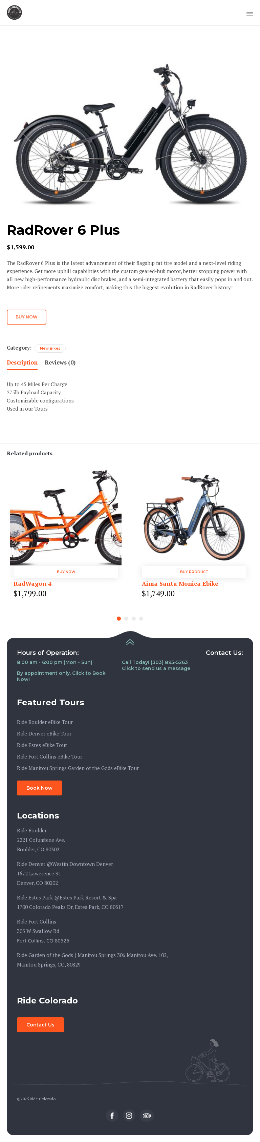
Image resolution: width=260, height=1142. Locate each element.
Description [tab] (22, 362)
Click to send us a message (156, 668)
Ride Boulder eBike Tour (45, 722)
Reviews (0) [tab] (60, 362)
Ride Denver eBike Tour (44, 733)
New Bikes (50, 348)
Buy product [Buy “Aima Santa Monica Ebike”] (194, 572)
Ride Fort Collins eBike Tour (49, 756)
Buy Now (27, 316)
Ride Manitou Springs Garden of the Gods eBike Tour (78, 768)
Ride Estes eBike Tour (42, 745)
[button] (39, 788)
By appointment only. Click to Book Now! (61, 676)
